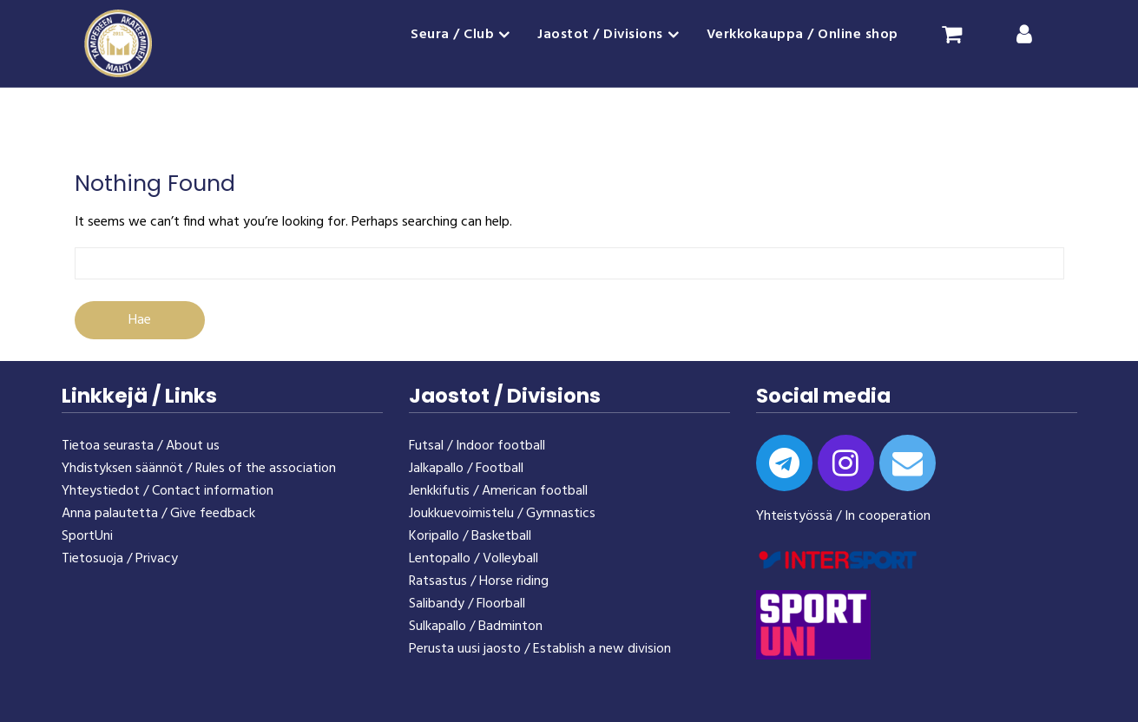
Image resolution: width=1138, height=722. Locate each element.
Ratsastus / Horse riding (479, 581)
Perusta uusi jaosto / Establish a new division (540, 649)
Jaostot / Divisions (600, 34)
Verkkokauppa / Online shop (802, 34)
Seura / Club (452, 34)
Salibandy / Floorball (467, 604)
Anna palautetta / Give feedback (158, 513)
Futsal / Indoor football (477, 446)
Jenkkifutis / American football (498, 491)
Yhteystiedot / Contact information (167, 491)
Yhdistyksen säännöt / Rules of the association (199, 468)
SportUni (87, 536)
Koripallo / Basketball (470, 536)
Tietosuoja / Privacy (120, 559)
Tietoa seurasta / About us (141, 446)
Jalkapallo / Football (466, 468)
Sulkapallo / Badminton (476, 626)
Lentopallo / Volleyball (473, 559)
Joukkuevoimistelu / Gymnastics (502, 513)
